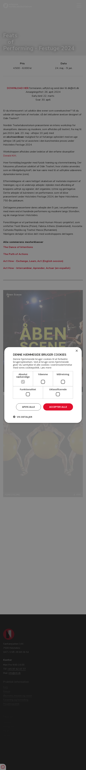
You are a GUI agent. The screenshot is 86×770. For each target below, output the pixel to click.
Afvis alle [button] (28, 406)
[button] (22, 416)
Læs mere (46, 367)
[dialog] (43, 385)
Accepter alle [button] (58, 406)
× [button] (76, 351)
